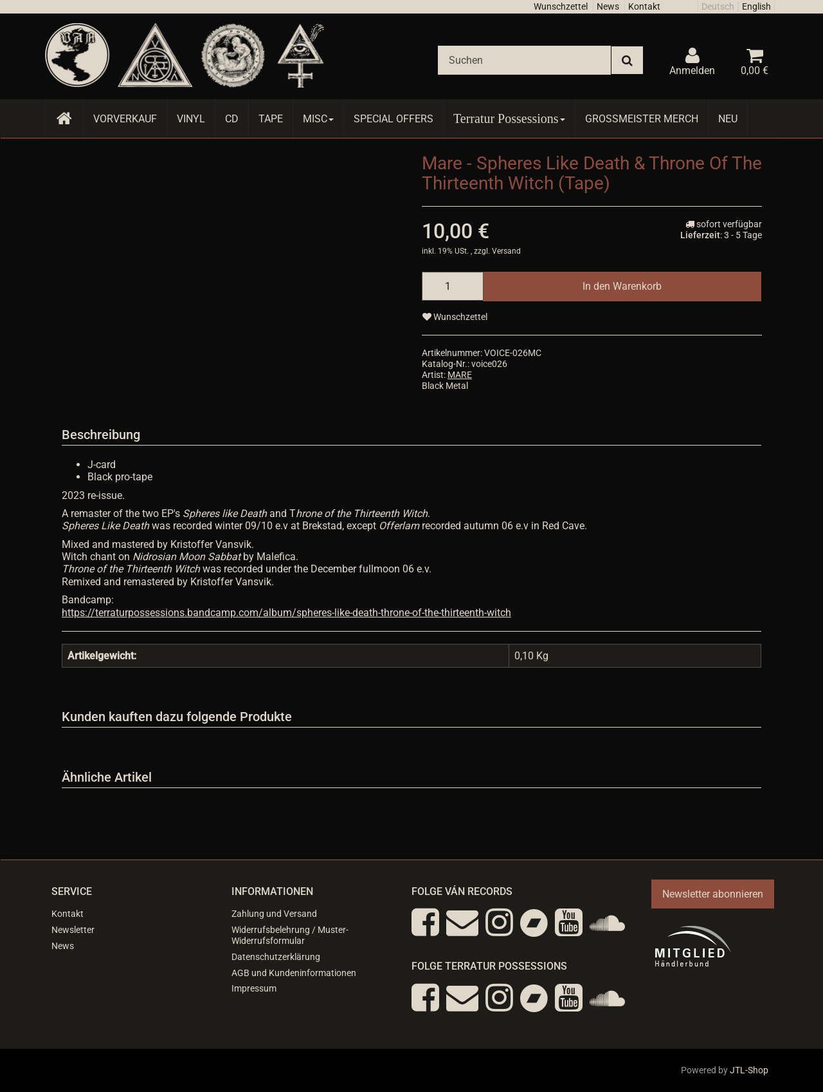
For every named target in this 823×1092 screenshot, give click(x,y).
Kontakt (644, 6)
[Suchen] (524, 60)
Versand (506, 251)
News (608, 6)
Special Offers (393, 119)
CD (232, 119)
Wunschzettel (561, 6)
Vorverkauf (125, 119)
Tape (270, 119)
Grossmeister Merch (641, 119)
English (756, 6)
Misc (318, 119)
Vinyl (191, 119)
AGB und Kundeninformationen (293, 973)
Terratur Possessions (509, 118)
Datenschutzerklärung (275, 957)
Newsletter (73, 930)
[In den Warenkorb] (622, 286)
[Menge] (453, 286)
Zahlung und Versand (274, 913)
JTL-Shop (749, 1070)
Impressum (253, 988)
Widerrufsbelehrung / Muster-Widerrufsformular (289, 935)
